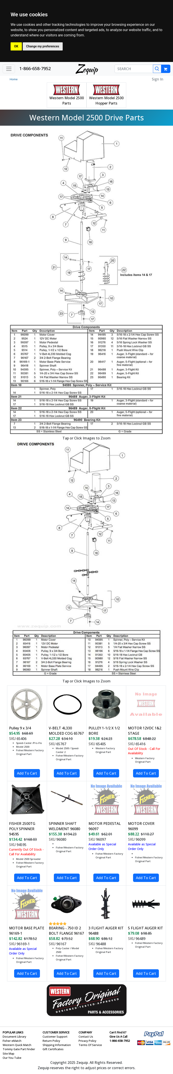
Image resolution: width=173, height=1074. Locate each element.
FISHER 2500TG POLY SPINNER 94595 (22, 829)
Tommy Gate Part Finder (19, 1049)
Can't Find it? (117, 1032)
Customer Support (55, 1037)
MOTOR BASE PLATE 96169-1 (26, 931)
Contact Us (86, 1037)
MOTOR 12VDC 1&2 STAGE (144, 731)
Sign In (157, 79)
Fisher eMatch (12, 1041)
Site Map (8, 1053)
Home (14, 79)
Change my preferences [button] (42, 46)
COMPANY (85, 1032)
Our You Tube (12, 1058)
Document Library (14, 1037)
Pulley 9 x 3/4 (20, 728)
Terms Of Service (90, 1045)
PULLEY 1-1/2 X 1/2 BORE (104, 731)
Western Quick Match (17, 1045)
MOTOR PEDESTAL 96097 (104, 826)
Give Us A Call (118, 1037)
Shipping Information (57, 1045)
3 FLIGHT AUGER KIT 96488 (106, 931)
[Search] (157, 69)
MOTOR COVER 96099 (141, 826)
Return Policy (51, 1041)
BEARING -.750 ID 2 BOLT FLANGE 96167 (66, 931)
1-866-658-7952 (35, 68)
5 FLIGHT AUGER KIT (145, 928)
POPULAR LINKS (13, 1032)
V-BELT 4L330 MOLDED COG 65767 (66, 731)
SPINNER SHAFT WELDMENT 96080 (64, 826)
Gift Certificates (53, 1049)
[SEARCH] (134, 69)
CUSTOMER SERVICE (56, 1032)
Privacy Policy (87, 1041)
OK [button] (16, 46)
